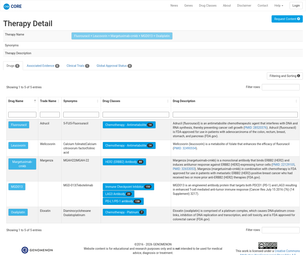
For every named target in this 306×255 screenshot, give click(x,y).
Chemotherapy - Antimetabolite (129, 125)
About (227, 5)
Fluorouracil (19, 125)
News (174, 5)
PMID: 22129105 (283, 164)
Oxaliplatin (18, 212)
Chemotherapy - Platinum (124, 212)
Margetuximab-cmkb (22, 164)
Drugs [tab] (13, 66)
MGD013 (17, 186)
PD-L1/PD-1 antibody (123, 201)
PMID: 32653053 (184, 169)
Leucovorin (18, 145)
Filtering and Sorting (285, 76)
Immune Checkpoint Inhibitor (128, 187)
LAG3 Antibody (118, 194)
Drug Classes (208, 5)
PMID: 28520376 (256, 127)
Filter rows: (253, 87)
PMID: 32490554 (185, 148)
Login (296, 5)
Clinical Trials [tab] (78, 66)
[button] (35, 101)
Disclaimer (244, 5)
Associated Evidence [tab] (43, 66)
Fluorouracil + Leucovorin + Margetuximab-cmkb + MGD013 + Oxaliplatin (122, 36)
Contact (263, 5)
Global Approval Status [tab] (114, 66)
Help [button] (278, 5)
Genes (188, 5)
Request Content (287, 19)
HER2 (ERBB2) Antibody (124, 162)
